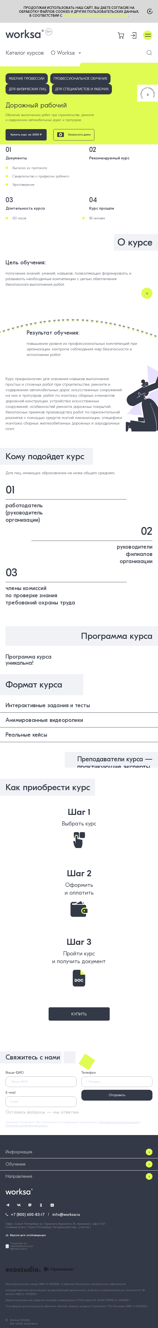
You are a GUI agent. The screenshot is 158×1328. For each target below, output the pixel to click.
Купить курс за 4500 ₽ (26, 134)
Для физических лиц (27, 89)
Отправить (117, 1095)
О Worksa (66, 53)
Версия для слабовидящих (26, 1235)
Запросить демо (74, 134)
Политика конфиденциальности (27, 1125)
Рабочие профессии (26, 79)
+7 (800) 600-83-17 (28, 1214)
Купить (79, 1013)
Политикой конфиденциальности (95, 15)
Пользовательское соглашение (118, 1122)
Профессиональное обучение (80, 79)
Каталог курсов (25, 53)
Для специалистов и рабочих (82, 89)
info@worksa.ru (66, 1214)
